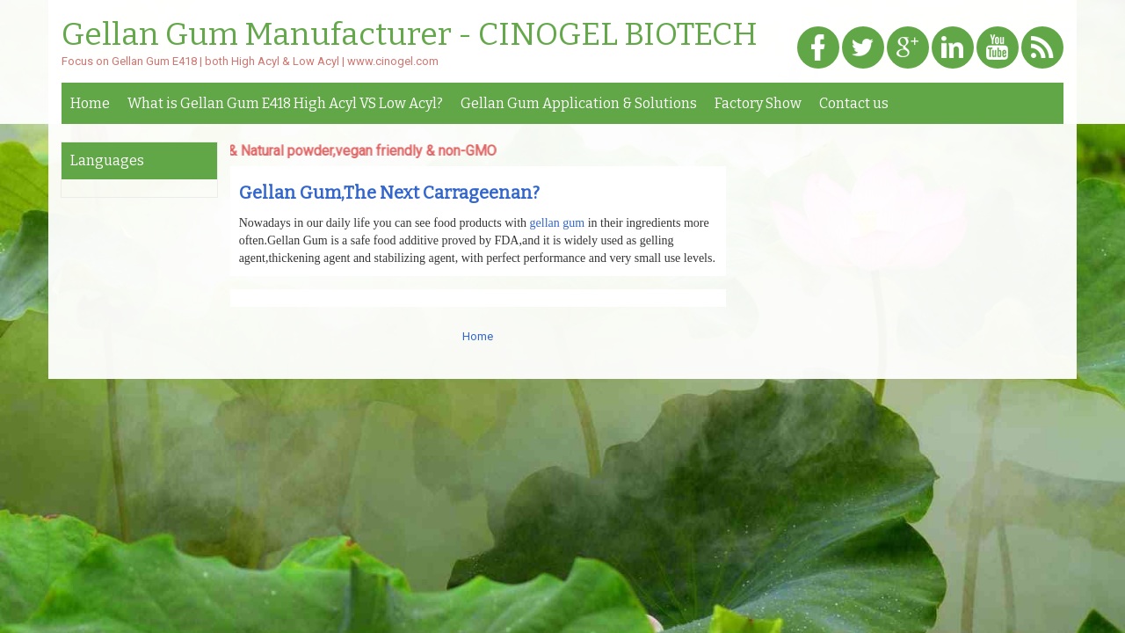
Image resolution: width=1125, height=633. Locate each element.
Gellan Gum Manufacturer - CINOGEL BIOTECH (410, 35)
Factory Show (758, 103)
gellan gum (557, 222)
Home (90, 103)
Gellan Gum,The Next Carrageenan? (389, 192)
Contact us (854, 103)
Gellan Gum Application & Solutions (579, 103)
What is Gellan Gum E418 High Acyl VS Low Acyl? (285, 103)
